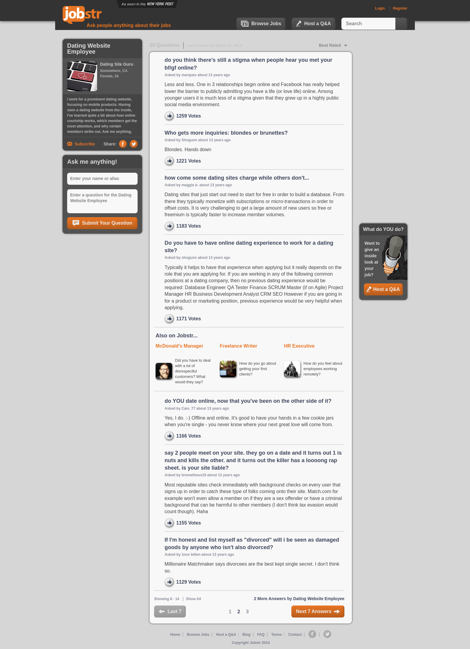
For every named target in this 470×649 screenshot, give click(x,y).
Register (400, 8)
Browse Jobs (261, 24)
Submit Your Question (102, 223)
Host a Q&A (313, 24)
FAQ (261, 635)
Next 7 (318, 611)
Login (380, 8)
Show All (193, 599)
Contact (295, 635)
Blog (246, 635)
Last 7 (170, 611)
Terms (276, 635)
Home (175, 635)
